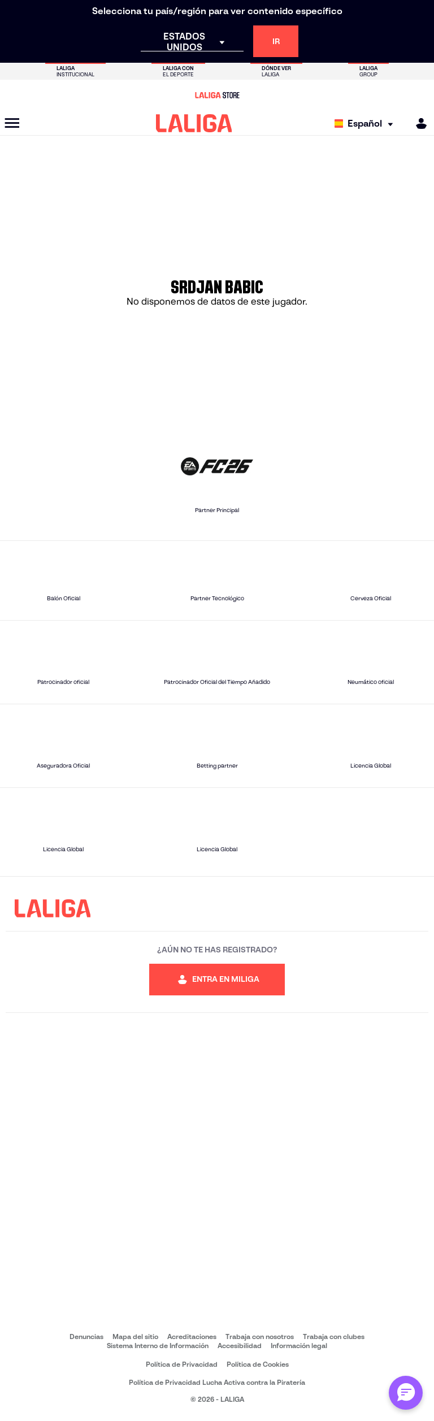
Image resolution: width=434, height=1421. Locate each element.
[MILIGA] (417, 123)
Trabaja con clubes (333, 1336)
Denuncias (86, 1336)
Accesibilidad (240, 1345)
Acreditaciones (191, 1336)
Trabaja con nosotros (259, 1336)
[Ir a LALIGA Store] (217, 95)
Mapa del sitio (135, 1336)
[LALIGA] (194, 123)
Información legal (299, 1345)
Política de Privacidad (182, 1364)
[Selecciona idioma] (366, 123)
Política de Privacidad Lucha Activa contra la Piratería (217, 1382)
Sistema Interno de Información (158, 1345)
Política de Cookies (258, 1364)
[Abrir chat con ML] (406, 1393)
